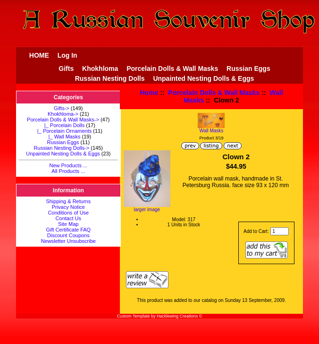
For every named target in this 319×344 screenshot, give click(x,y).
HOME (39, 55)
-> (63, 119)
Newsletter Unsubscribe (68, 241)
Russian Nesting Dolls (110, 78)
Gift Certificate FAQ (68, 229)
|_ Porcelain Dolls (63, 125)
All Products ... (68, 171)
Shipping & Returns (68, 201)
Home (149, 92)
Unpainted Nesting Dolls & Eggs (203, 78)
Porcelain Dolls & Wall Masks (214, 92)
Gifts (66, 68)
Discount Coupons (68, 235)
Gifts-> (61, 108)
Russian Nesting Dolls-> (62, 148)
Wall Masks (211, 128)
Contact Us (68, 218)
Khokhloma (100, 68)
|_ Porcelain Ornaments (63, 131)
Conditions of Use (68, 212)
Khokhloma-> (63, 114)
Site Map (68, 224)
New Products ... (68, 165)
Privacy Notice (68, 207)
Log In (67, 55)
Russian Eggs (248, 68)
